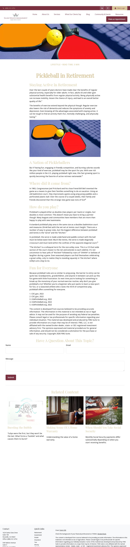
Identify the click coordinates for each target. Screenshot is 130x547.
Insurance (37, 534)
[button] (35, 8)
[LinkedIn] (102, 2)
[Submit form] (11, 371)
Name (8, 339)
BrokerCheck (102, 528)
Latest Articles (39, 543)
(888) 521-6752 (9, 2)
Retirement (38, 526)
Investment (38, 529)
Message (9, 352)
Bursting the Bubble (20, 421)
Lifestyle (37, 541)
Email (68, 339)
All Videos (37, 546)
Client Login (120, 2)
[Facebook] (107, 2)
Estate (36, 531)
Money (36, 539)
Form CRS (63, 524)
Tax (35, 536)
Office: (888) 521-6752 (10, 543)
